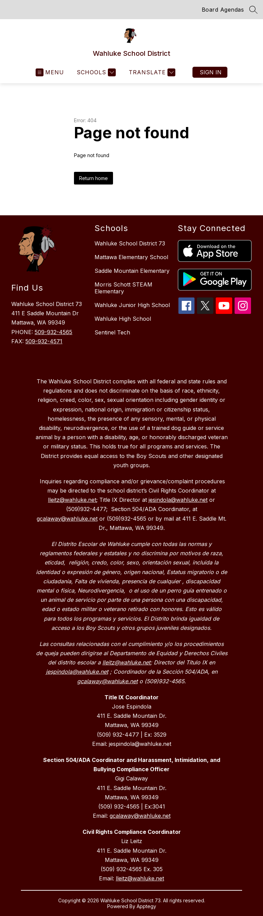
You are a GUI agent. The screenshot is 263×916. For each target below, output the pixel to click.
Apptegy (146, 906)
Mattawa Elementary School (131, 257)
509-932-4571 (43, 341)
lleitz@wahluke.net (140, 878)
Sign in (211, 72)
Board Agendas (223, 9)
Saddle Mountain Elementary (132, 270)
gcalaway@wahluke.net (140, 815)
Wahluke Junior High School (132, 305)
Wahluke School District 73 (130, 243)
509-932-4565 (53, 332)
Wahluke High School (123, 318)
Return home (93, 178)
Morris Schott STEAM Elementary (123, 288)
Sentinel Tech (112, 332)
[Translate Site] (151, 72)
